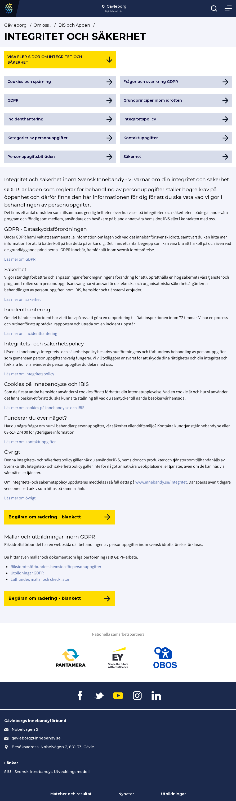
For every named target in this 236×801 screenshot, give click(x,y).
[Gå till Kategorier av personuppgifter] (60, 138)
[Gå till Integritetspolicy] (176, 119)
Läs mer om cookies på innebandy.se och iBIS (44, 407)
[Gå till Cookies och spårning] (60, 82)
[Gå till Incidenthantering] (60, 119)
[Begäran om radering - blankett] (59, 517)
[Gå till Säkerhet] (176, 157)
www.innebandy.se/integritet (161, 482)
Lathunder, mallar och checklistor (40, 579)
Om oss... (42, 25)
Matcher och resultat (71, 793)
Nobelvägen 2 (25, 729)
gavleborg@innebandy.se (36, 738)
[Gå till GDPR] (60, 100)
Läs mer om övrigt (19, 498)
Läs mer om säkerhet (22, 299)
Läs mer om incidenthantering (30, 333)
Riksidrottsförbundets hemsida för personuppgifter (56, 566)
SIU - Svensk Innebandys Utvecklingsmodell (47, 771)
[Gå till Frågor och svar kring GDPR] (176, 82)
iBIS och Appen (74, 25)
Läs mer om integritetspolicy (29, 374)
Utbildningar (173, 793)
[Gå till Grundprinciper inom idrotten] (176, 100)
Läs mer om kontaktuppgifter (30, 441)
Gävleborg (15, 25)
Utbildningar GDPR (27, 573)
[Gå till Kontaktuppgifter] (176, 138)
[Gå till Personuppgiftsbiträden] (60, 157)
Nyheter (126, 793)
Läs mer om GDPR (19, 259)
